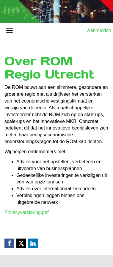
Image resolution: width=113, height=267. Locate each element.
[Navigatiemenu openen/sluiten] (9, 30)
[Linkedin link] (33, 243)
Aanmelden (99, 30)
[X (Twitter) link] (21, 243)
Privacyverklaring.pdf (26, 212)
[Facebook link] (9, 243)
